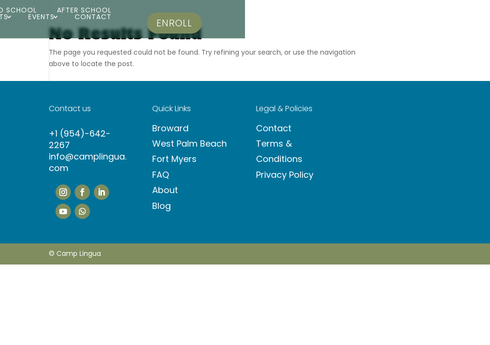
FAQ (160, 175)
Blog (161, 206)
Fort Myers (174, 159)
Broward (170, 128)
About (165, 190)
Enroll (174, 23)
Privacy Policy (284, 175)
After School (84, 10)
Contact (93, 16)
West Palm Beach (189, 144)
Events (41, 16)
